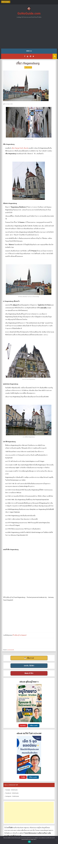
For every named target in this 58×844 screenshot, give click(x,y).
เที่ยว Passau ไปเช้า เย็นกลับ (20, 148)
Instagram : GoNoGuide (12, 796)
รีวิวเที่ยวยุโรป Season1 (20, 635)
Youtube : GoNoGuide (11, 790)
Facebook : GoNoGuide (11, 793)
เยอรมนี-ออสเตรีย (10, 649)
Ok (29, 841)
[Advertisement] (29, 34)
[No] (56, 840)
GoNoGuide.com (29, 13)
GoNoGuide (29, 67)
